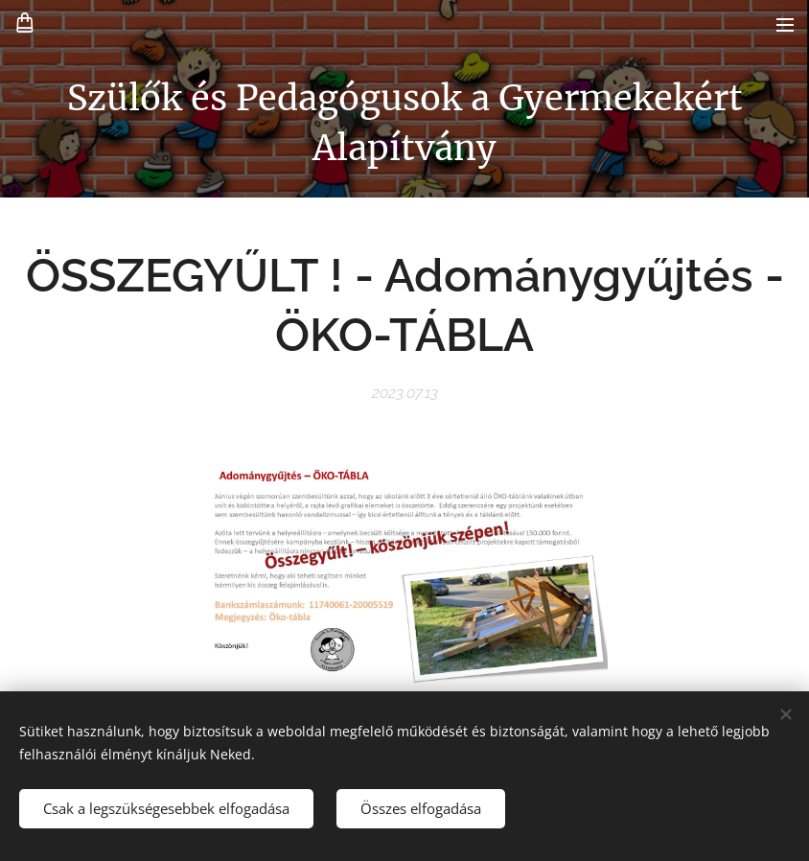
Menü (785, 25)
